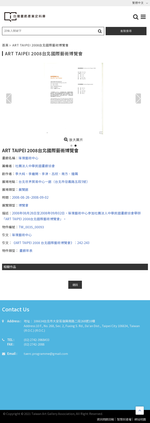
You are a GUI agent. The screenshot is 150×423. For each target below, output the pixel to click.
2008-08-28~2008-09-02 (30, 197)
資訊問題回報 (105, 419)
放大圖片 (73, 139)
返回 (75, 285)
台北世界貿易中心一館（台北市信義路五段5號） (54, 181)
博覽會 (23, 205)
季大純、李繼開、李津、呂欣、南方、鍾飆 (46, 173)
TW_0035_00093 (31, 227)
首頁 (5, 45)
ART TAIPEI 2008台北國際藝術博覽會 (40, 45)
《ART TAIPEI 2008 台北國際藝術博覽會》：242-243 (51, 242)
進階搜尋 (126, 31)
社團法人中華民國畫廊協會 (35, 165)
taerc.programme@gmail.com (46, 353)
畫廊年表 (26, 250)
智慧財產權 (124, 419)
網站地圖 (140, 419)
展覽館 (23, 189)
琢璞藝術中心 (28, 158)
